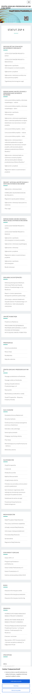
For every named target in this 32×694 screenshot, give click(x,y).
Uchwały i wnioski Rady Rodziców (14, 527)
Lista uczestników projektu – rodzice (15, 132)
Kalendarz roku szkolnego (12, 429)
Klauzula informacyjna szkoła (13, 590)
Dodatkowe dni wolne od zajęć (13, 498)
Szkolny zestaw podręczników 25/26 (15, 575)
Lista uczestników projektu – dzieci (15, 129)
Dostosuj (16, 686)
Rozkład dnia (8, 355)
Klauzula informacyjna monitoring (15, 598)
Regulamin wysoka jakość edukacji (14, 199)
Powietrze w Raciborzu (11, 322)
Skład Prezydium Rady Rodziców (14, 520)
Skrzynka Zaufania (10, 419)
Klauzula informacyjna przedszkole (15, 594)
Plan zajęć (8, 208)
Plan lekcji (8, 440)
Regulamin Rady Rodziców (12, 542)
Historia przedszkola (11, 348)
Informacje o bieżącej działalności (14, 531)
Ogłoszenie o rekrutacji (11, 247)
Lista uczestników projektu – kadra (15, 136)
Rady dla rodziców (10, 359)
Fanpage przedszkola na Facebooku (15, 376)
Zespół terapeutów (10, 465)
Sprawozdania (9, 538)
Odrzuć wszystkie (16, 690)
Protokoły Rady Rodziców (12, 535)
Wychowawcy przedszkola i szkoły (14, 393)
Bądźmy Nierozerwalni (11, 476)
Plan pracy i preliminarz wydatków (15, 523)
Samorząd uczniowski (11, 432)
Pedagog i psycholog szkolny (13, 436)
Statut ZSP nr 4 (9, 558)
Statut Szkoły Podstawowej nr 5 (14, 567)
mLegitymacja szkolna (11, 480)
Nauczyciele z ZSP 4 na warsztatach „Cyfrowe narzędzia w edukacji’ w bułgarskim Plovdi (15, 642)
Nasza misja (8, 352)
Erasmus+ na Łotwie (10, 636)
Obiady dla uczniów (10, 472)
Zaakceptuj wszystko (16, 681)
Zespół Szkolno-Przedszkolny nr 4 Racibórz (16, 6)
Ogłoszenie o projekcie (11, 71)
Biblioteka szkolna (10, 450)
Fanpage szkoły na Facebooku (13, 380)
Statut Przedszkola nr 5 (12, 571)
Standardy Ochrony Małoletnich (14, 415)
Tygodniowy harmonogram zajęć (14, 81)
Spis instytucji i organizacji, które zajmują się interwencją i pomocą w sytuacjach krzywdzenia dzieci (15, 492)
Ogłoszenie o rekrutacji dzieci (13, 189)
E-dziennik (8, 469)
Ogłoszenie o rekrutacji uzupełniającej (16, 244)
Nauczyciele (8, 390)
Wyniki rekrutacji (9, 267)
